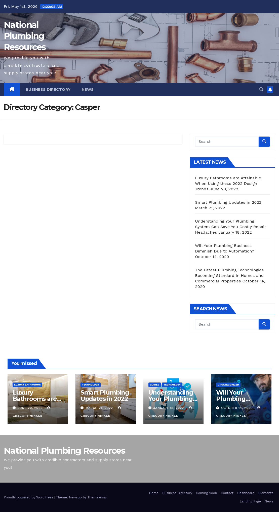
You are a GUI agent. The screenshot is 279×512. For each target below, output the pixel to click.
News (88, 89)
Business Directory (48, 89)
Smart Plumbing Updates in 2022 (228, 202)
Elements (265, 493)
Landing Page (250, 501)
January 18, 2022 (169, 408)
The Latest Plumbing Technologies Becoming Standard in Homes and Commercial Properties (229, 275)
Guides (154, 384)
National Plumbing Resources (25, 36)
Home (153, 493)
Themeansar (97, 497)
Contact (227, 493)
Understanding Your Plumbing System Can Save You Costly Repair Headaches (230, 227)
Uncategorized (228, 384)
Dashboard (245, 493)
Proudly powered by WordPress (29, 497)
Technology (90, 384)
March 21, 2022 (100, 408)
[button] (261, 89)
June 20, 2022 (31, 408)
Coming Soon (206, 493)
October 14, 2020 (237, 408)
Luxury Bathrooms (27, 384)
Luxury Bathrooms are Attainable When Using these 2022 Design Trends (228, 183)
